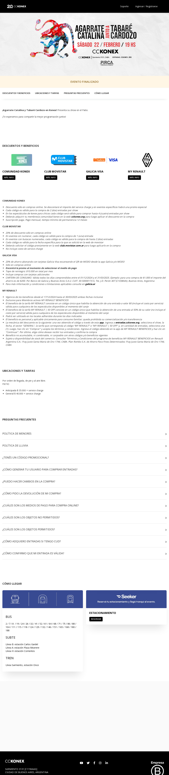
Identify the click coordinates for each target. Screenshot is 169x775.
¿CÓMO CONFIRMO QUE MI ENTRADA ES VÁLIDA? (33, 553)
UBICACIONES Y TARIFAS (47, 93)
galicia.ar (90, 284)
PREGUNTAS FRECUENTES (77, 93)
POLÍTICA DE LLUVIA (15, 445)
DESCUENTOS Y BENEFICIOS (16, 93)
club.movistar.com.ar (72, 245)
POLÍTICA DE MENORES (16, 433)
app (101, 322)
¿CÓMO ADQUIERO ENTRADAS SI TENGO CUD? (31, 541)
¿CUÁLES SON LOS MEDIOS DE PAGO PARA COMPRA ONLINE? (40, 505)
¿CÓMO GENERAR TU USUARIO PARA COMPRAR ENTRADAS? (39, 469)
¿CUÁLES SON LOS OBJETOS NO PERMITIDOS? (31, 517)
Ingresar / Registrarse (146, 6)
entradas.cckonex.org (127, 322)
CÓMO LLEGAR (101, 93)
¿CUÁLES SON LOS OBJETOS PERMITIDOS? (28, 529)
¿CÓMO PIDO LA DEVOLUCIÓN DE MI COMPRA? (31, 493)
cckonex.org (78, 216)
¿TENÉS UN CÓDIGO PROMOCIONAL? (25, 457)
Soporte (124, 6)
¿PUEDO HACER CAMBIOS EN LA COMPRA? (28, 481)
